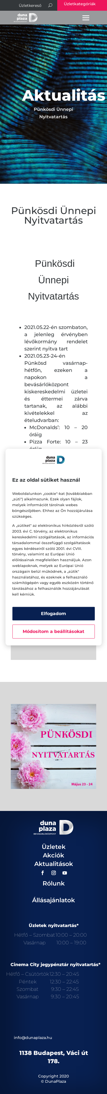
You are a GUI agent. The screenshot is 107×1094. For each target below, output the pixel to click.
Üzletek (54, 847)
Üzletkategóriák (80, 3)
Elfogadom (53, 613)
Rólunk (54, 883)
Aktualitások (53, 864)
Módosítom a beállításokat (53, 631)
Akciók (53, 855)
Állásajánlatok (53, 900)
